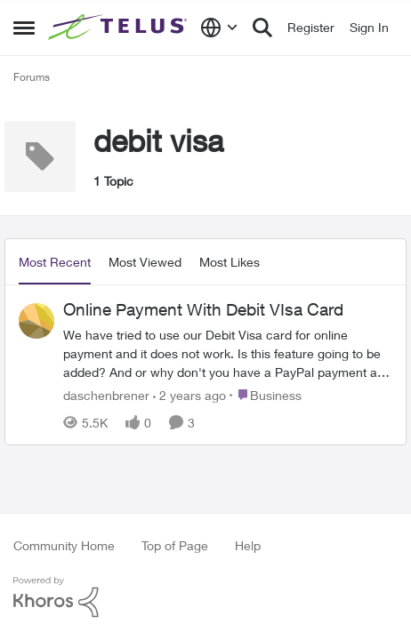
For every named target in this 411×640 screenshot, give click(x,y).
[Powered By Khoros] (205, 597)
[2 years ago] (189, 394)
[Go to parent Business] (266, 394)
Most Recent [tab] (55, 261)
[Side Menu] (24, 27)
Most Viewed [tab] (145, 261)
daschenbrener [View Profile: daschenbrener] (106, 394)
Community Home (64, 545)
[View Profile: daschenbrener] (36, 321)
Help (248, 545)
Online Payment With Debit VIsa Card (203, 309)
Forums (31, 77)
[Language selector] (219, 27)
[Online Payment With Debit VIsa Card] (227, 352)
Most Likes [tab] (229, 261)
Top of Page (174, 545)
